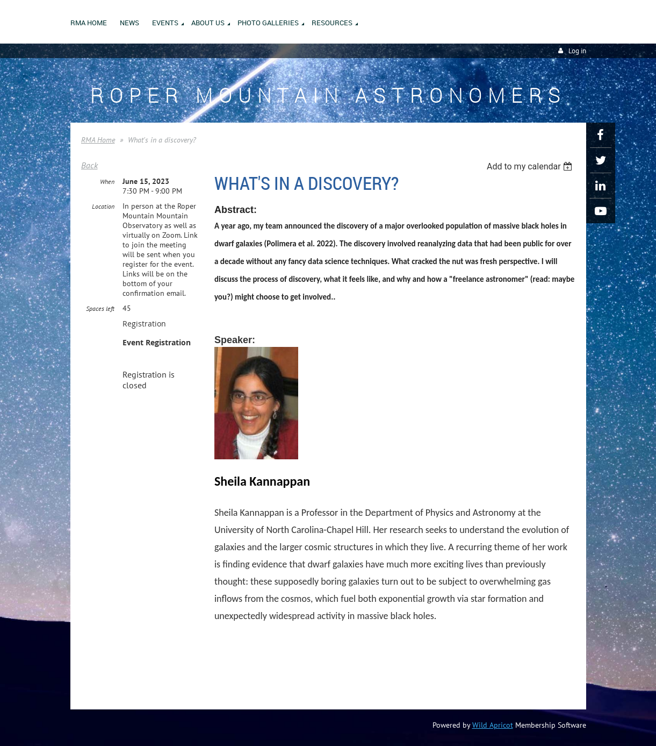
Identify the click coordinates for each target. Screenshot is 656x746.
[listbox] (531, 166)
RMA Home (98, 140)
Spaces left (100, 308)
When (107, 181)
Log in (577, 50)
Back (89, 165)
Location (103, 206)
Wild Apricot (492, 725)
